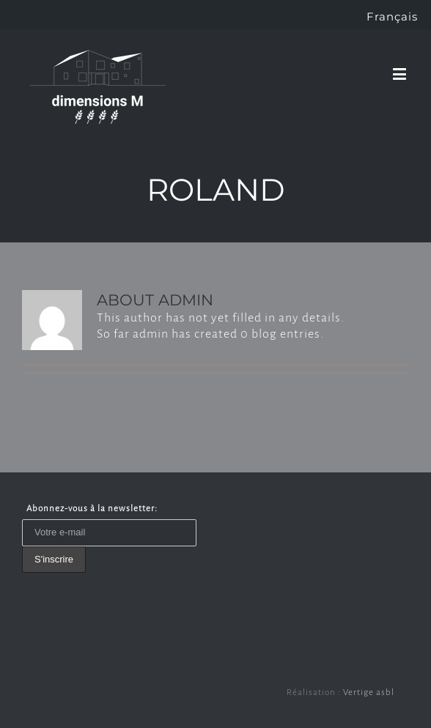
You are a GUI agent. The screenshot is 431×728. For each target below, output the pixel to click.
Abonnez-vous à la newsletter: (92, 508)
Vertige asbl (368, 692)
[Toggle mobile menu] (401, 73)
